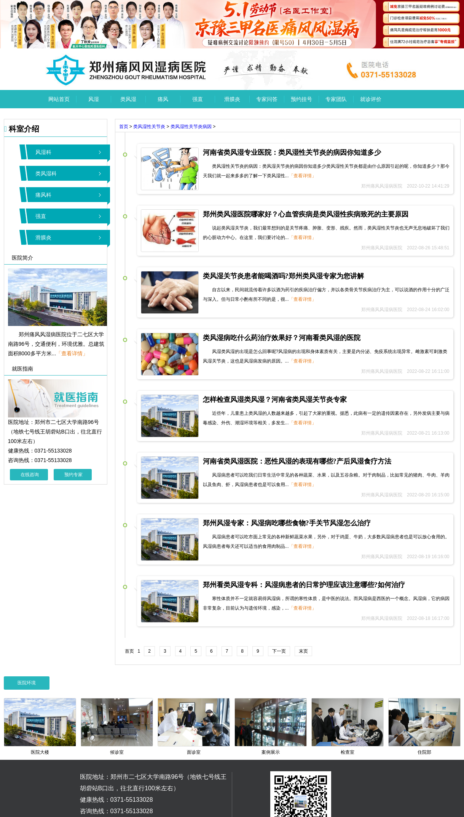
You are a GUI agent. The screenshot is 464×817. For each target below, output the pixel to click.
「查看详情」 (72, 353)
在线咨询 (30, 474)
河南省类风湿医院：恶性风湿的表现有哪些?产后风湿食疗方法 (297, 461)
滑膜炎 (232, 99)
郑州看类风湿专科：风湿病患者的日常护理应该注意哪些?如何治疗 (304, 585)
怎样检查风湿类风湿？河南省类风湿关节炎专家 (275, 399)
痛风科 (43, 195)
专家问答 (266, 99)
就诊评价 (370, 99)
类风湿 (128, 99)
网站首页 (59, 99)
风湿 (93, 99)
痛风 (163, 99)
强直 (197, 99)
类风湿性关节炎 (149, 126)
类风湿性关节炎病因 (191, 126)
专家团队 (336, 99)
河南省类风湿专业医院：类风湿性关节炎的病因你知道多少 (292, 152)
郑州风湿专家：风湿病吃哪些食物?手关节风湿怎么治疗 (287, 523)
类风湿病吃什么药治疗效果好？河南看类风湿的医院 (281, 338)
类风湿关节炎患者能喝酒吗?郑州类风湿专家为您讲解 (283, 276)
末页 (303, 651)
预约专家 (73, 474)
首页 (123, 126)
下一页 (279, 651)
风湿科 (43, 152)
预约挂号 (301, 99)
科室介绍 (21, 129)
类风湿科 (46, 173)
